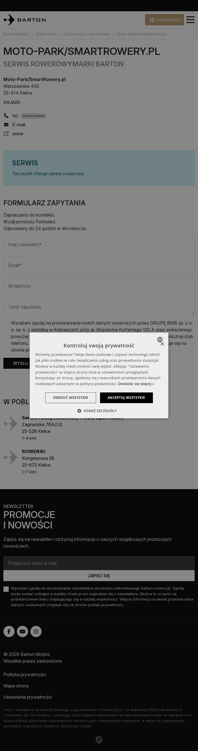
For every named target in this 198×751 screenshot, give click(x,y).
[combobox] (160, 339)
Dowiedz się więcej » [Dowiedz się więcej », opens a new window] (136, 383)
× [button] (162, 344)
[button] (98, 411)
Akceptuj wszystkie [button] (127, 397)
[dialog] (99, 375)
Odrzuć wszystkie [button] (69, 397)
